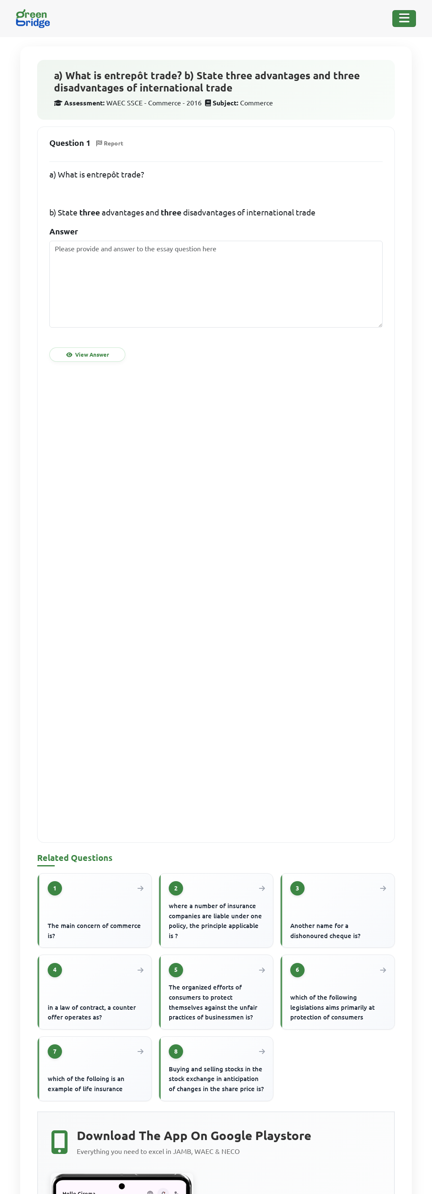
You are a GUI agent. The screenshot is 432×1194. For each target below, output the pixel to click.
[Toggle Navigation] (404, 18)
